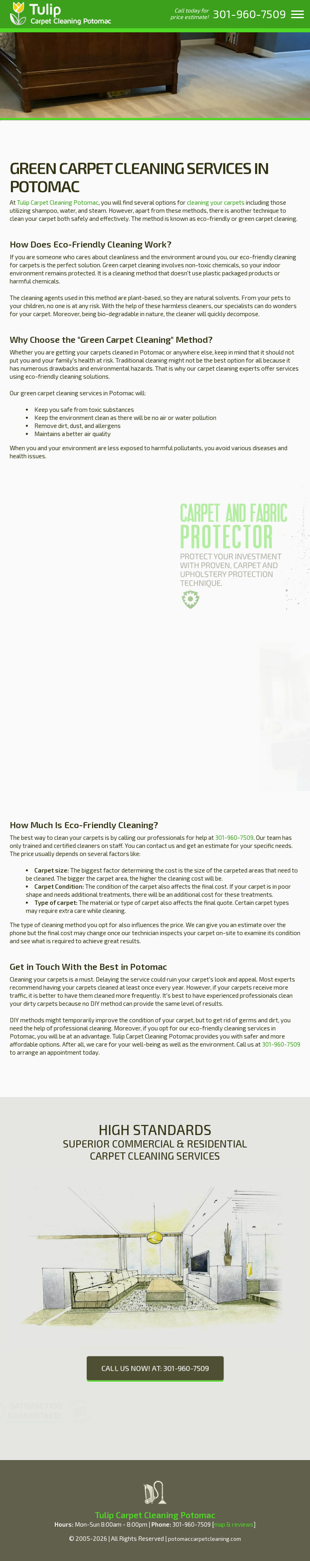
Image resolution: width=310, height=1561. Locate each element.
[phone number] (249, 14)
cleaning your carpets (216, 202)
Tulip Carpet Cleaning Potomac (57, 202)
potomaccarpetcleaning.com (204, 1538)
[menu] (297, 14)
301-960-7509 (234, 837)
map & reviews (233, 1524)
